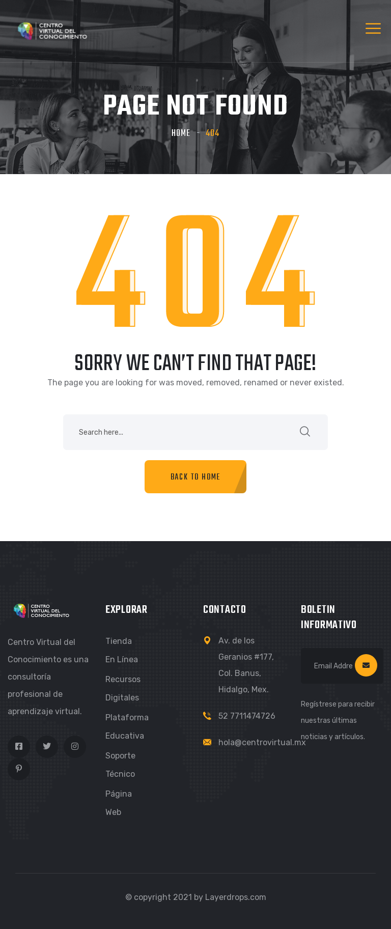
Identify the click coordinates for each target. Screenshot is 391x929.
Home (181, 133)
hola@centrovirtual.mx (262, 742)
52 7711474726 (246, 716)
